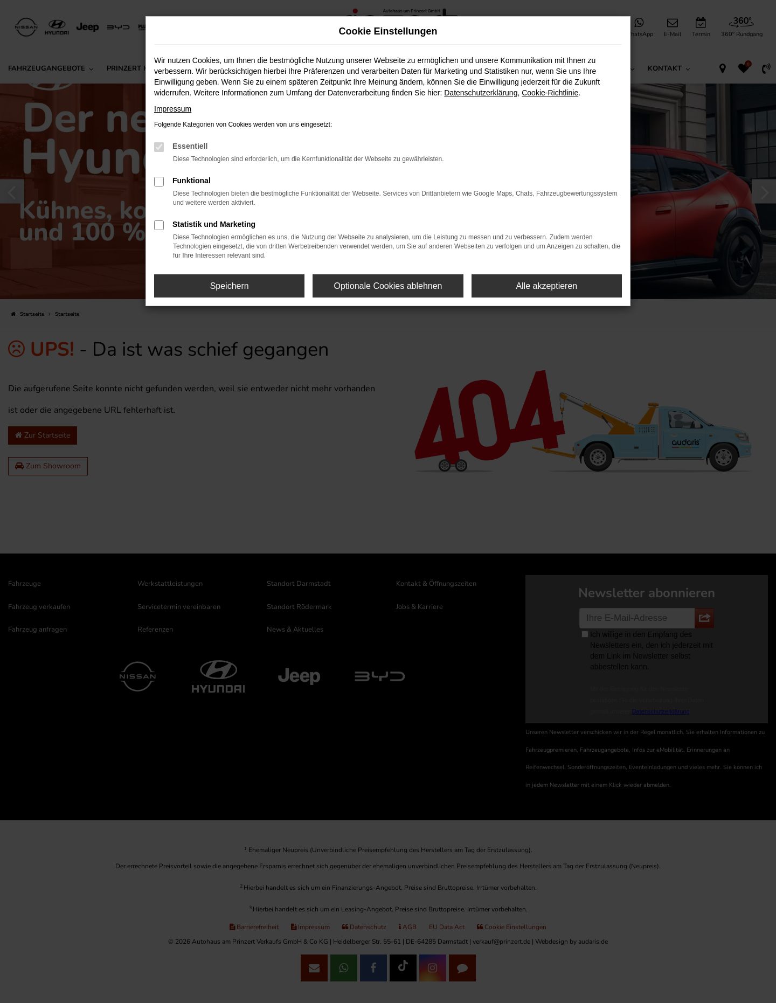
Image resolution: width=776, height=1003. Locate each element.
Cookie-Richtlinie (550, 92)
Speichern (229, 285)
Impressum (172, 109)
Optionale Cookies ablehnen (388, 285)
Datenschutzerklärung (480, 92)
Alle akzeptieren (546, 285)
